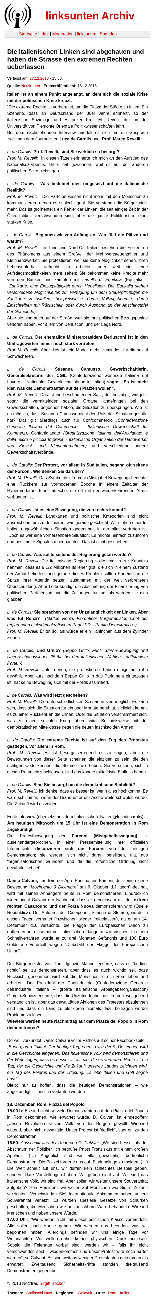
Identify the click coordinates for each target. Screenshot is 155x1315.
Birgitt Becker (52, 1283)
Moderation (63, 34)
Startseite (28, 34)
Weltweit (85, 1293)
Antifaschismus (39, 1293)
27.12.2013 (39, 78)
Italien (125, 1293)
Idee (44, 34)
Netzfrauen (30, 86)
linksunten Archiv (90, 16)
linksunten (86, 34)
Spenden (108, 34)
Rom (112, 1293)
